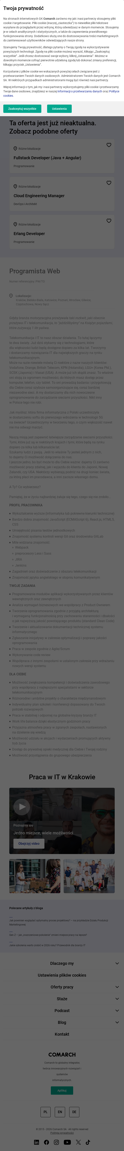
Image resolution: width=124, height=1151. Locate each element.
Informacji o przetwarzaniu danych (79, 91)
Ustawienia (59, 108)
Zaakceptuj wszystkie (22, 108)
